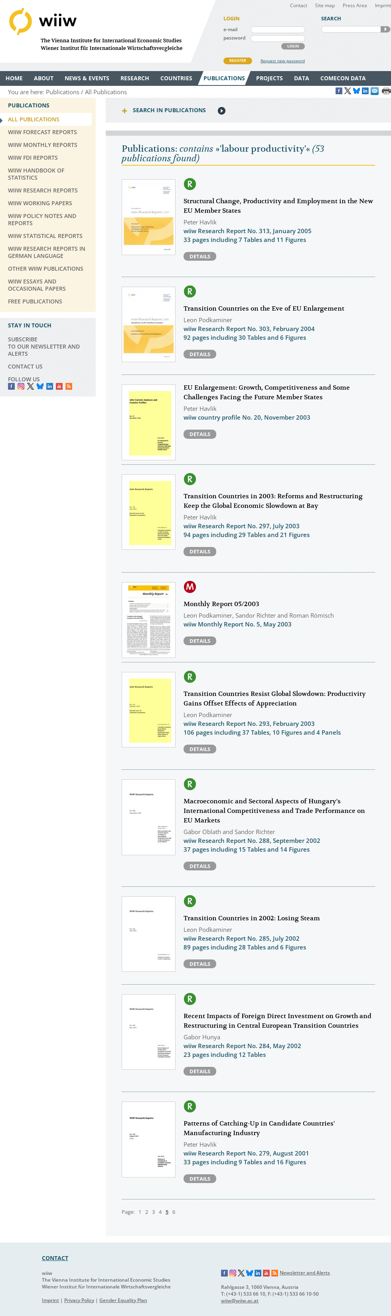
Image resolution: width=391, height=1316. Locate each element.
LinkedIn (49, 386)
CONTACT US (25, 366)
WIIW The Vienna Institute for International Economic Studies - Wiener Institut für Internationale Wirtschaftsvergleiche (107, 31)
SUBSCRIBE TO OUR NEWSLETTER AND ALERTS (44, 346)
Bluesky (40, 386)
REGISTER (237, 60)
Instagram (233, 1273)
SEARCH (385, 29)
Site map (325, 5)
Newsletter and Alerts (305, 1272)
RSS (68, 386)
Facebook (11, 386)
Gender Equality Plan (123, 1300)
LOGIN (293, 46)
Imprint (383, 5)
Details (200, 256)
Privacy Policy (79, 1300)
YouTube (59, 386)
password (234, 37)
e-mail (230, 29)
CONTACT (55, 1258)
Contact (298, 5)
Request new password (283, 60)
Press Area (355, 5)
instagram (21, 386)
